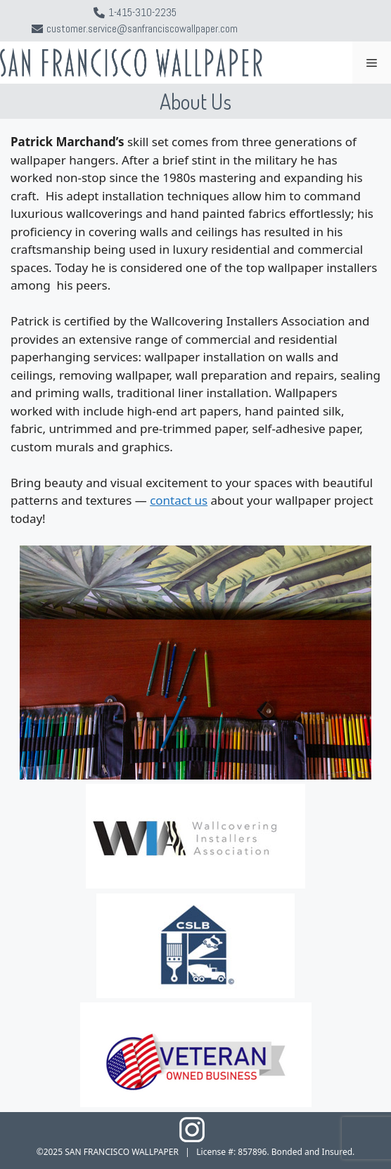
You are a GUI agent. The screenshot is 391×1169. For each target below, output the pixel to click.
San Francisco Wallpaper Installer (145, 55)
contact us (178, 500)
